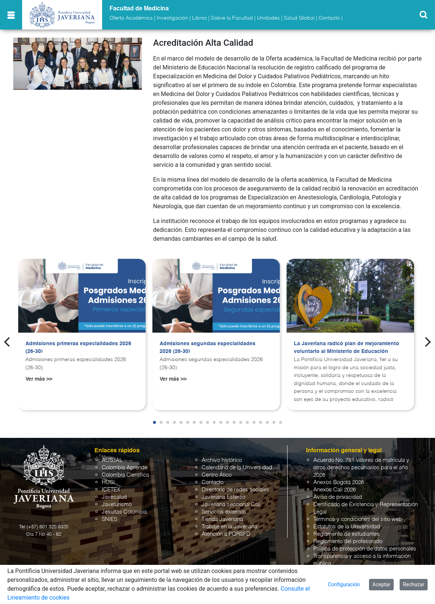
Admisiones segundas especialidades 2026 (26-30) (207, 347)
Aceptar (381, 584)
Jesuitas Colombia (124, 512)
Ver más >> (38, 379)
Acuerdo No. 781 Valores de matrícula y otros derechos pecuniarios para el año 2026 (361, 467)
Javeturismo (117, 504)
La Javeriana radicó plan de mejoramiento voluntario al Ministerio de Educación (346, 347)
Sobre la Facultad (232, 18)
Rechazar (413, 584)
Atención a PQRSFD (226, 534)
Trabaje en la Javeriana (229, 526)
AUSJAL (112, 460)
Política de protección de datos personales (364, 549)
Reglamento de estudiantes (346, 534)
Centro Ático (217, 475)
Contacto (329, 18)
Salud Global (299, 18)
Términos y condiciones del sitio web (357, 519)
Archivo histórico (222, 460)
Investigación (172, 18)
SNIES (109, 519)
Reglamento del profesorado (347, 541)
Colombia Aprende (124, 467)
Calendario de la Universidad (237, 467)
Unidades (268, 18)
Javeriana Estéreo (223, 497)
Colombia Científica (125, 475)
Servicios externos (224, 512)
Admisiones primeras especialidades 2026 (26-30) (78, 347)
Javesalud (114, 497)
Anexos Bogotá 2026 (338, 482)
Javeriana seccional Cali (231, 504)
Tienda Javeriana (222, 519)
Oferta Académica (131, 18)
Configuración (344, 584)
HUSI (108, 482)
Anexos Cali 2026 (334, 490)
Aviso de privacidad (337, 497)
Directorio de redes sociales (235, 490)
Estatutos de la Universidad (346, 526)
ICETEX (111, 490)
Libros (199, 18)
